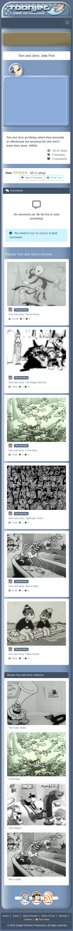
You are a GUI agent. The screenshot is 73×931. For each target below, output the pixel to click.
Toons (16, 916)
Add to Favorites (31, 177)
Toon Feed (42, 919)
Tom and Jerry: (16, 314)
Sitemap (63, 916)
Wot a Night (31, 586)
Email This (54, 177)
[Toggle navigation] (67, 22)
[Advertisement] (39, 38)
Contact (28, 919)
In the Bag (31, 450)
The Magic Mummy (35, 382)
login (32, 233)
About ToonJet (30, 916)
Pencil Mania (32, 314)
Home (6, 916)
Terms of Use (48, 916)
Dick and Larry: (17, 518)
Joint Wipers (15, 828)
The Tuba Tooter (17, 727)
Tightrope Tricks (34, 518)
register (43, 233)
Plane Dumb (32, 654)
